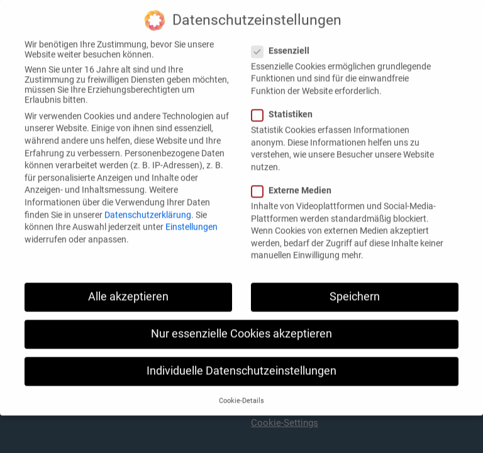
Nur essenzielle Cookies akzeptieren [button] (241, 323)
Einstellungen (191, 216)
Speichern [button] (355, 286)
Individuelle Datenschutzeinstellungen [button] (241, 360)
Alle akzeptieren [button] (128, 286)
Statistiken (286, 104)
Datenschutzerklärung (147, 204)
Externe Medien (295, 180)
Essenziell (284, 40)
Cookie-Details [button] (241, 390)
